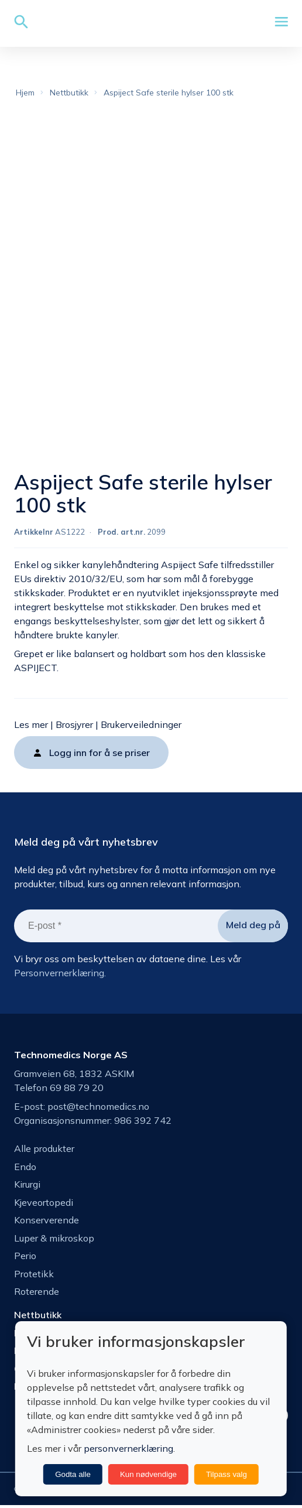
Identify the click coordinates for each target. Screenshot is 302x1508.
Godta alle (73, 1474)
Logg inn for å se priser (99, 754)
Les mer (31, 726)
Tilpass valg (226, 1474)
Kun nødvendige (148, 1474)
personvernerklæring (128, 1448)
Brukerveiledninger (141, 726)
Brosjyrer (74, 726)
